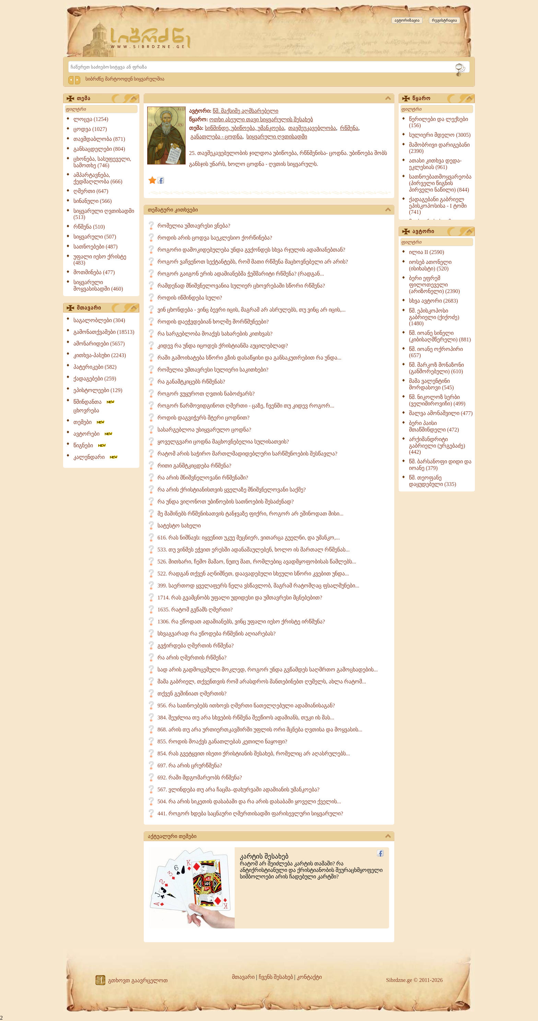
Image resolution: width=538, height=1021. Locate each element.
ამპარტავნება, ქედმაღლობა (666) (97, 178)
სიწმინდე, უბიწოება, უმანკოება (244, 128)
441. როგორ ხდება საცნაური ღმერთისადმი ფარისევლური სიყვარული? (250, 813)
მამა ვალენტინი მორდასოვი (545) (431, 384)
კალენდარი (95, 457)
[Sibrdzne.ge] (151, 38)
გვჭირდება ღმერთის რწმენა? (195, 645)
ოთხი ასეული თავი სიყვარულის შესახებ (261, 119)
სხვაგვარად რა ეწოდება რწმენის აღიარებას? (216, 633)
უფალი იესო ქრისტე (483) (99, 260)
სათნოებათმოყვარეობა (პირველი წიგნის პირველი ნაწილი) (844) (440, 183)
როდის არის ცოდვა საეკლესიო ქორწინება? (214, 238)
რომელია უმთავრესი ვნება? (193, 226)
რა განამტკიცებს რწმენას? (191, 382)
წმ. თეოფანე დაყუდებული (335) (432, 481)
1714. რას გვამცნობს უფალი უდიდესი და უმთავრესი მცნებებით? (239, 597)
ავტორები (93, 434)
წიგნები (90, 445)
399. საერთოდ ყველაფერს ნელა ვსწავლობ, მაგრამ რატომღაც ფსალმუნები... (258, 585)
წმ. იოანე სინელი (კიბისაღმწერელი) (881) (440, 336)
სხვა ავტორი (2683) (433, 301)
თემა (107, 99)
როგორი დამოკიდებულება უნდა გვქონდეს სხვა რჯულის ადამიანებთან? (251, 250)
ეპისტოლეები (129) (97, 390)
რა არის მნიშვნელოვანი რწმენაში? (202, 478)
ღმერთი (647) (90, 191)
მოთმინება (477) (94, 272)
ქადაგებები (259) (94, 378)
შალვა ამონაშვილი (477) (441, 413)
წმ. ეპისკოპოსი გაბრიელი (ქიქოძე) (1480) (434, 317)
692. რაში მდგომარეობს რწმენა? (199, 777)
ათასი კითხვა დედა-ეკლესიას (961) (435, 164)
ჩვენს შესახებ (276, 977)
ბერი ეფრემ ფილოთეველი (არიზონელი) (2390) (434, 284)
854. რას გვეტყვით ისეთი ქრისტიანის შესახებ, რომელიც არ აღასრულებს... (253, 753)
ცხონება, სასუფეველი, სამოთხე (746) (102, 162)
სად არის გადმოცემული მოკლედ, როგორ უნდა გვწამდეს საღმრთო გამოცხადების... (267, 669)
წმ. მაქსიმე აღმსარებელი (245, 111)
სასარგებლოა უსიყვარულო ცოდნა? (204, 430)
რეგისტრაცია (444, 20)
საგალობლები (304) (99, 320)
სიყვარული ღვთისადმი (276, 136)
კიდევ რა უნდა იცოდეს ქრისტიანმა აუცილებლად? (222, 346)
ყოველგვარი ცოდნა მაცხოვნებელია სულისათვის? (223, 442)
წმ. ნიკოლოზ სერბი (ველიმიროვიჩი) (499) (437, 400)
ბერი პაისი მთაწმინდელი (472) (434, 426)
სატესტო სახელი (179, 525)
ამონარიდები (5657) (99, 344)
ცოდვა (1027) (90, 129)
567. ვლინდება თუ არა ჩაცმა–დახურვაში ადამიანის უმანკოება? (238, 789)
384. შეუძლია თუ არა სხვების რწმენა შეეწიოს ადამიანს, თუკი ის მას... (245, 717)
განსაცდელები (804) (99, 149)
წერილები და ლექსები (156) (438, 122)
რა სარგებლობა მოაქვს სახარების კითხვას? (214, 334)
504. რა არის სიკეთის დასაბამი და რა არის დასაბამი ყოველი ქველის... (249, 801)
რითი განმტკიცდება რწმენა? (194, 466)
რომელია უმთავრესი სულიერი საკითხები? (212, 370)
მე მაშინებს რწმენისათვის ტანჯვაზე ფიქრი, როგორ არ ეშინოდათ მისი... (250, 513)
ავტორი (442, 232)
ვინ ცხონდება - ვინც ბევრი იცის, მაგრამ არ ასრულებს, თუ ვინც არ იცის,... (251, 310)
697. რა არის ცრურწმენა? (189, 765)
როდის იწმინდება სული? (189, 298)
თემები (89, 422)
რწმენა (349, 128)
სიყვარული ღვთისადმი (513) (103, 214)
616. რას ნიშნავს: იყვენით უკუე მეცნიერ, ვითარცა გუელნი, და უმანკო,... (248, 537)
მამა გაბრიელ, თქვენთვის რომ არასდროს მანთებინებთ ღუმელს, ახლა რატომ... (261, 681)
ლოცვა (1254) (90, 119)
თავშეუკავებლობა (312, 128)
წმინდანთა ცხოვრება (94, 406)
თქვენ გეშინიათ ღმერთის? (191, 693)
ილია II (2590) (426, 252)
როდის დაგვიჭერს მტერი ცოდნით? (203, 418)
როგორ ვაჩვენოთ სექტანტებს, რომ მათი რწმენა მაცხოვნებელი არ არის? (252, 262)
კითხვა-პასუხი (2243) (99, 355)
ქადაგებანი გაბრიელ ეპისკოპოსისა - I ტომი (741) (438, 205)
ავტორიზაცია (407, 20)
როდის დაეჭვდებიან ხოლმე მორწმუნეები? (213, 322)
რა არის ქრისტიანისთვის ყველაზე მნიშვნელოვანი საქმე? (231, 490)
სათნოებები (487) (95, 247)
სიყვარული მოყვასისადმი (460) (98, 285)
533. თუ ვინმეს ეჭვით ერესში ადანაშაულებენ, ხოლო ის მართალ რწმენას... (253, 549)
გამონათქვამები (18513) (103, 332)
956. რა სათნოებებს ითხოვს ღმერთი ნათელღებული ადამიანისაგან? (246, 705)
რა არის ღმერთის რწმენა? (191, 657)
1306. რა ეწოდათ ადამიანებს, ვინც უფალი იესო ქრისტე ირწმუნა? (241, 621)
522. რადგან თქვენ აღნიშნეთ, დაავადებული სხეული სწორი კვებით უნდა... (253, 573)
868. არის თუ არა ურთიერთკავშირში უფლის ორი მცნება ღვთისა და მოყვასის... (259, 729)
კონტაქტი (309, 977)
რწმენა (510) (89, 227)
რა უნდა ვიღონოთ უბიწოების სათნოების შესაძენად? (225, 502)
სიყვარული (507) (94, 237)
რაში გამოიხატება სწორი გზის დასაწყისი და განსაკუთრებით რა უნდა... (249, 358)
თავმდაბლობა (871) (99, 139)
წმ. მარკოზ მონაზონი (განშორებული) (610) (436, 368)
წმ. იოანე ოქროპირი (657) (436, 352)
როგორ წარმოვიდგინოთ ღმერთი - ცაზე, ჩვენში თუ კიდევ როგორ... (245, 406)
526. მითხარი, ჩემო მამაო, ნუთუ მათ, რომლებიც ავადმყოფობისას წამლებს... (256, 561)
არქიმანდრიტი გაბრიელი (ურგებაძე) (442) (437, 445)
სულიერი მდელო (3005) (440, 135)
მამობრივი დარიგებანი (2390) (439, 148)
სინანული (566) (92, 201)
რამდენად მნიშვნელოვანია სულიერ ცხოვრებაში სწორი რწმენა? (241, 286)
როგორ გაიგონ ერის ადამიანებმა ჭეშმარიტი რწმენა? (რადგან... (240, 274)
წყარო (442, 99)
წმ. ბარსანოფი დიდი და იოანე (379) (440, 465)
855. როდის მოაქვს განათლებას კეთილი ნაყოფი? (222, 741)
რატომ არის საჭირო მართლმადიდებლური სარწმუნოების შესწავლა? (247, 454)
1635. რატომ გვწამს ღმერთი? (195, 609)
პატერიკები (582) (95, 367)
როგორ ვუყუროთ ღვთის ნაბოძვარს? (206, 394)
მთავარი (107, 308)
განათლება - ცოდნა (216, 136)
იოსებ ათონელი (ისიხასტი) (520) (430, 265)
